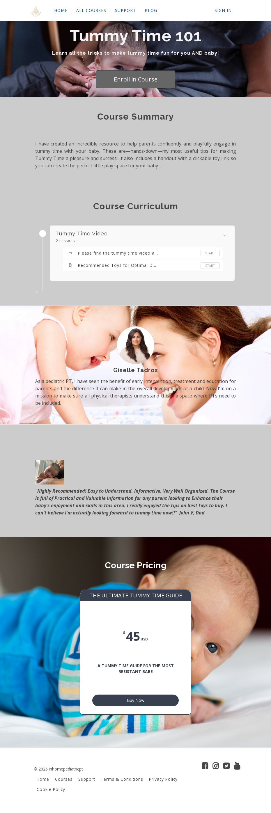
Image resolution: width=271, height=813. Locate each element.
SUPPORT (125, 10)
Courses (63, 781)
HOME (61, 10)
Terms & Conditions (122, 781)
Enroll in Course (135, 79)
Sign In (223, 10)
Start (210, 253)
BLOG (151, 10)
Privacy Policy (163, 781)
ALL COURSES (91, 10)
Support (86, 781)
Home (43, 781)
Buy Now (135, 701)
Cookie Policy (51, 791)
